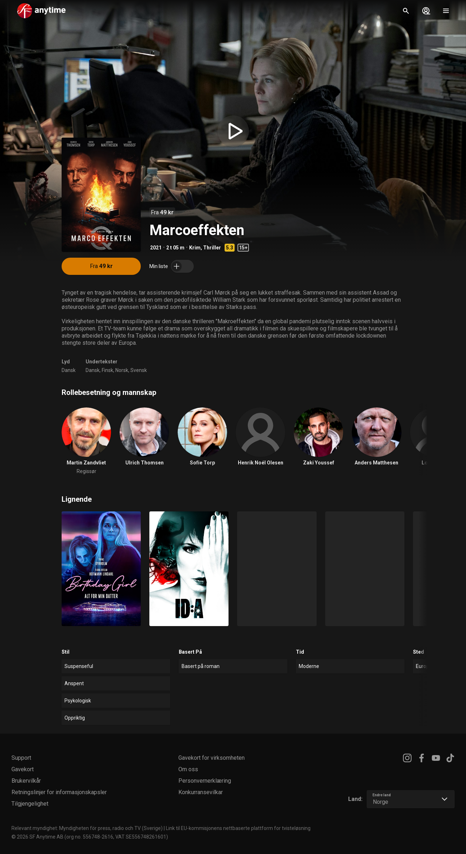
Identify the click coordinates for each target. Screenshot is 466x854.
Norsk (121, 370)
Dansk (69, 370)
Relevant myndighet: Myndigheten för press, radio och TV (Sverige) (87, 828)
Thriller (212, 248)
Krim (195, 248)
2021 (156, 248)
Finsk (107, 370)
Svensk (138, 370)
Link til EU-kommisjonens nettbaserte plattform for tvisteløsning (238, 828)
